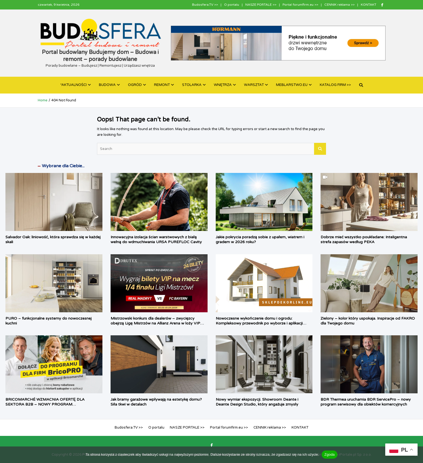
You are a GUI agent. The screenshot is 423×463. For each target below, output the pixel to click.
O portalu (231, 5)
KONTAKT (368, 5)
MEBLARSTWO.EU (292, 85)
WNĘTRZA (223, 85)
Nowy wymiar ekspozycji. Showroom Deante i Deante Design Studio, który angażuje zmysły (257, 402)
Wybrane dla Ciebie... (63, 166)
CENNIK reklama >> (339, 5)
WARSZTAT (254, 85)
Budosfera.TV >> (205, 5)
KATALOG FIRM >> (335, 85)
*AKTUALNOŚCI (73, 85)
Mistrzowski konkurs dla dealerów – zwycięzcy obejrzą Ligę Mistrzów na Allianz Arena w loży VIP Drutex (155, 323)
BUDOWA (107, 85)
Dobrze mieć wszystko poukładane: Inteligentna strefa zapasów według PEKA (364, 239)
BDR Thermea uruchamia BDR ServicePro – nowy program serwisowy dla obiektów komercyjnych (366, 402)
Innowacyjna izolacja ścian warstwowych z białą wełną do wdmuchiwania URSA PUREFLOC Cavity (156, 239)
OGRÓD (135, 85)
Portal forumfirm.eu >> (300, 5)
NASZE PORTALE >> (260, 5)
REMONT (162, 85)
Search (320, 149)
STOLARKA (192, 85)
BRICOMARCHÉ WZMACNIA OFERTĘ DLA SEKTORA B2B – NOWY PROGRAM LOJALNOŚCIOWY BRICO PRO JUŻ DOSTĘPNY (49, 404)
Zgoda (329, 454)
